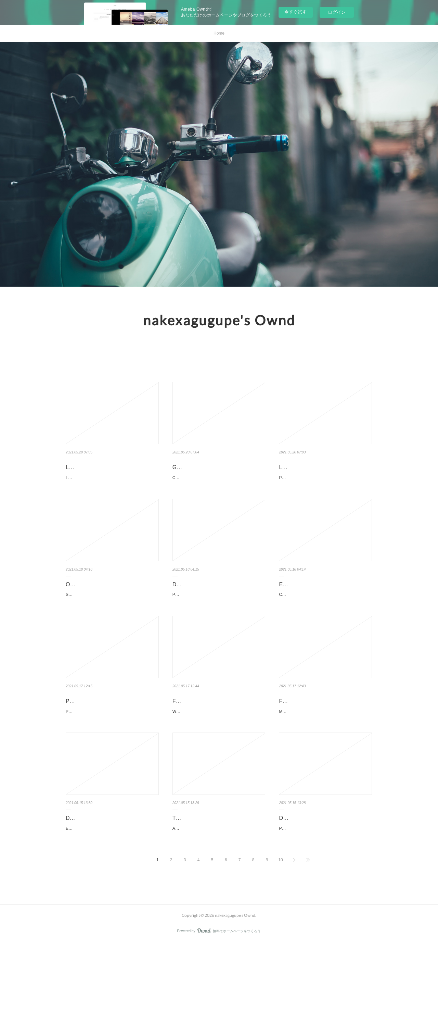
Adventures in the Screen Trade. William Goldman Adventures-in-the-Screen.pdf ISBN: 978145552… (218, 894)
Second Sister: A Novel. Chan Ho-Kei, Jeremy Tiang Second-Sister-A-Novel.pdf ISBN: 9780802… (112, 626)
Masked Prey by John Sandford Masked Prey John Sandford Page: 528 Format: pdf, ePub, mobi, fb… (325, 759)
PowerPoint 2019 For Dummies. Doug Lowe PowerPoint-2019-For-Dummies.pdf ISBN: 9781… (324, 894)
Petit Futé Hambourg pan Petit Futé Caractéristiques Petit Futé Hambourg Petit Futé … (325, 491)
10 (280, 928)
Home (219, 33)
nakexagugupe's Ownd (219, 320)
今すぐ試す (295, 11)
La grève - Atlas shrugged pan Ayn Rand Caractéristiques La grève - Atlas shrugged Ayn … (111, 481)
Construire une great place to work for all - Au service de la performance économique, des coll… (217, 491)
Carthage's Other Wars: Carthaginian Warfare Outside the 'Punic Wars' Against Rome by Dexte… (325, 626)
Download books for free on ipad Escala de (105, 875)
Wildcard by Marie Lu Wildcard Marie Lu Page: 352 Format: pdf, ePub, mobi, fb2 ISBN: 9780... (218, 759)
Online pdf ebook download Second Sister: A (109, 606)
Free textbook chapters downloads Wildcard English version (214, 741)
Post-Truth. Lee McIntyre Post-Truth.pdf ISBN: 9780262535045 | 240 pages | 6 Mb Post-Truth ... (217, 626)
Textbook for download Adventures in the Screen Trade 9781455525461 (217, 875)
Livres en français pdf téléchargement (111, 467)
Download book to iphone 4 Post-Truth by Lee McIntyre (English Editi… (218, 606)
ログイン (337, 12)
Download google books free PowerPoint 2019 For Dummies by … (324, 875)
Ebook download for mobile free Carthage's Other (317, 606)
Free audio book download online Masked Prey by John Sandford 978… (325, 741)
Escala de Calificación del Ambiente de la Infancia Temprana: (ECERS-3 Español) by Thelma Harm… (112, 894)
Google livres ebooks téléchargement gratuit (217, 472)
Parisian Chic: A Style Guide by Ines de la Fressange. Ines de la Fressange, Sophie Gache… (112, 759)
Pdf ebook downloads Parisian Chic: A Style (112, 741)
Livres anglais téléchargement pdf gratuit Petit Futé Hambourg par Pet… (325, 472)
